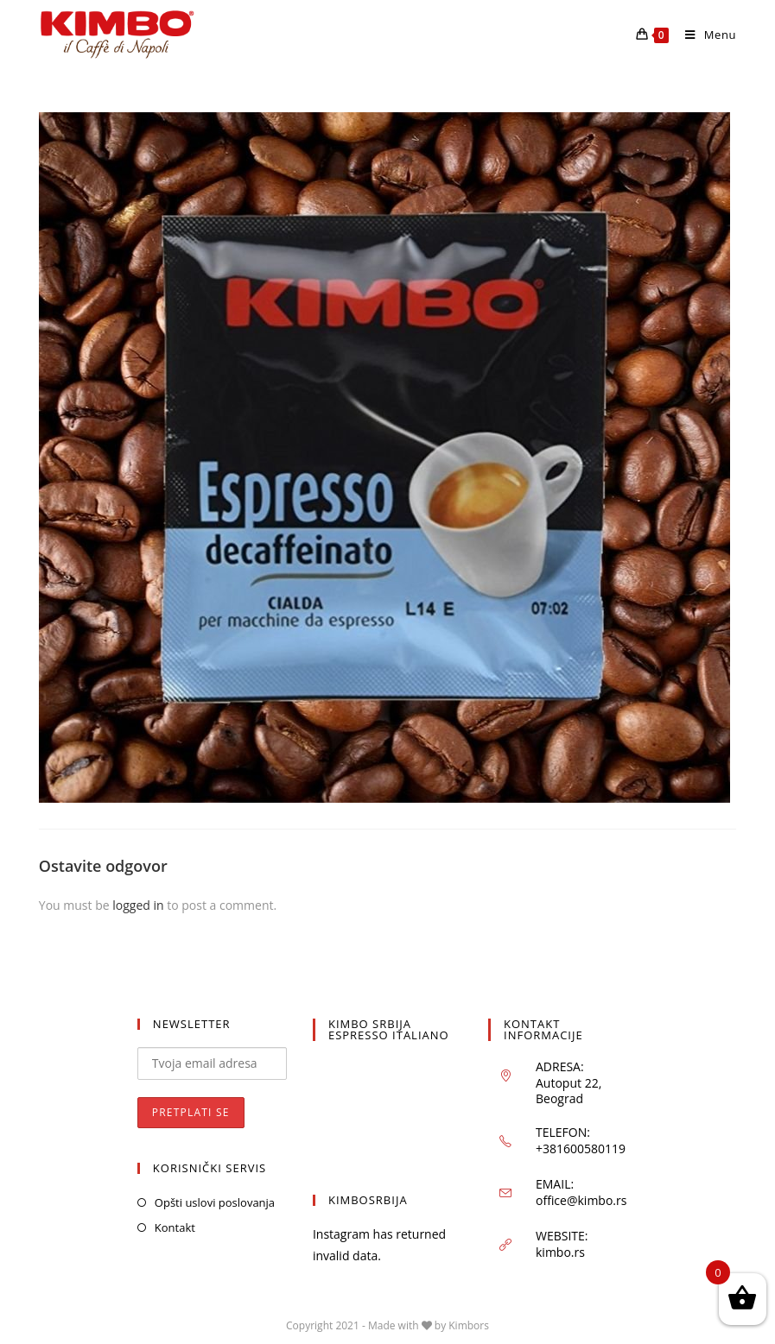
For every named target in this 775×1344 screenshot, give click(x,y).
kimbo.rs (560, 1252)
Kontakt (175, 1227)
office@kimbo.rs (581, 1200)
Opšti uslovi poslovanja (215, 1202)
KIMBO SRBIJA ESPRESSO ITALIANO (388, 1029)
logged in (137, 905)
